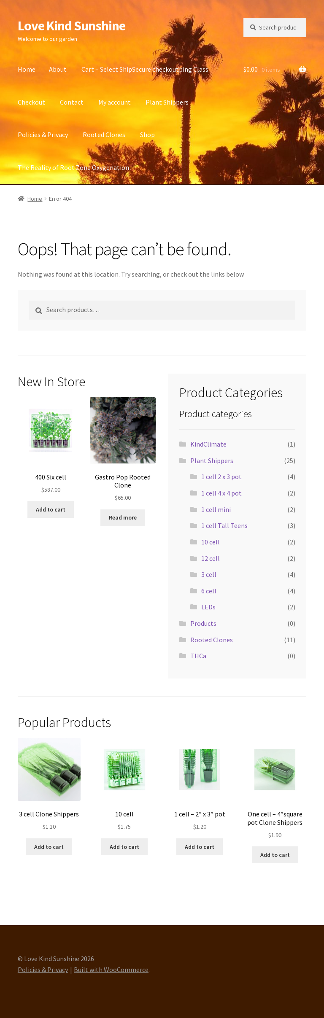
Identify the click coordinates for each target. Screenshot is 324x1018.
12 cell (210, 558)
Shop (147, 134)
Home (26, 69)
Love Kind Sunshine (71, 25)
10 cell (210, 542)
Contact (72, 102)
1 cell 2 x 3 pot (221, 476)
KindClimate (208, 444)
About (58, 69)
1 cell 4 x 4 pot (221, 493)
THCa (198, 656)
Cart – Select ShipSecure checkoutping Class (144, 69)
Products (203, 623)
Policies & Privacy (43, 134)
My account (114, 102)
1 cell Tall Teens (224, 525)
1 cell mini (216, 509)
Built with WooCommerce (111, 969)
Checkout (31, 102)
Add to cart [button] (50, 509)
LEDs (208, 607)
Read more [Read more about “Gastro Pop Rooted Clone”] (123, 517)
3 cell (208, 574)
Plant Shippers (167, 102)
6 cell (208, 591)
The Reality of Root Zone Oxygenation (73, 167)
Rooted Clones (104, 134)
